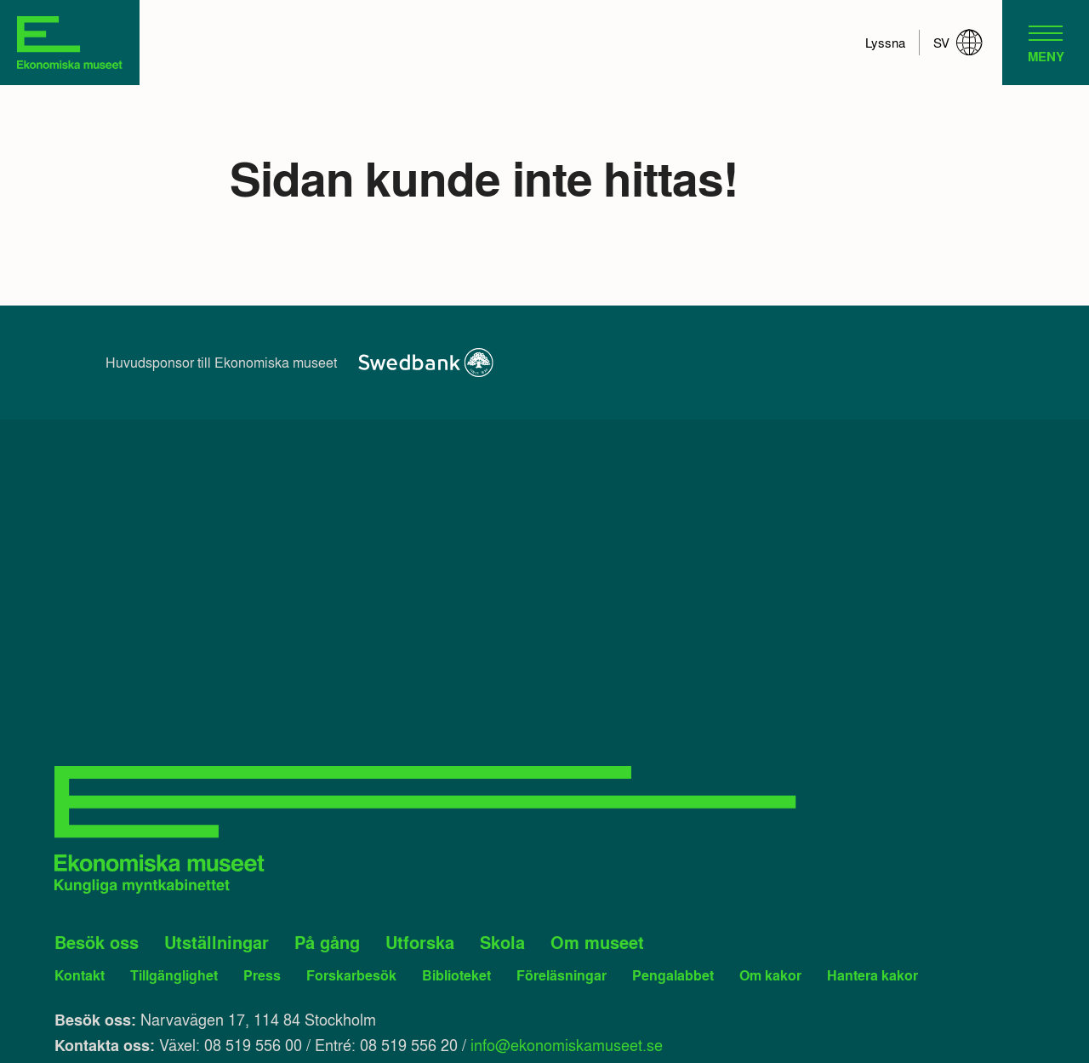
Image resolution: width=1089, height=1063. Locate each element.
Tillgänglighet (174, 975)
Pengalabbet (673, 975)
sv (957, 42)
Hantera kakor (872, 975)
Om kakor (770, 975)
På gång (327, 942)
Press (262, 975)
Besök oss (96, 942)
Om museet (597, 942)
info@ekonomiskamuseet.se (566, 1044)
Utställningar (216, 942)
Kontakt (79, 975)
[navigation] (1045, 42)
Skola (502, 942)
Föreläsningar (561, 975)
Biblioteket (456, 975)
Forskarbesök (351, 975)
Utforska (419, 942)
